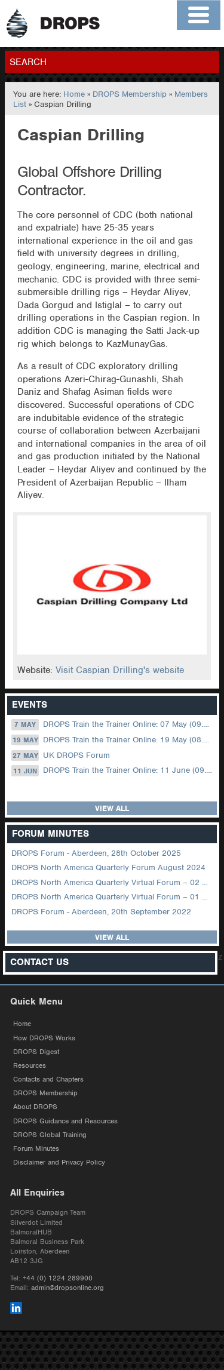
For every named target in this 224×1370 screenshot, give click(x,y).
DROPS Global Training (50, 1134)
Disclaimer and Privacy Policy (59, 1162)
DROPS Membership (130, 94)
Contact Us (39, 962)
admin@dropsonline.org (67, 1287)
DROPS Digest (36, 1051)
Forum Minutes (36, 1148)
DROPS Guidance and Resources (65, 1121)
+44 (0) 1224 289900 (58, 1278)
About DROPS (35, 1106)
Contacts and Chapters (48, 1079)
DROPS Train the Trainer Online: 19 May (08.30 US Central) (112, 740)
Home (74, 94)
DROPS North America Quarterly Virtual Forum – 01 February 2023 (112, 897)
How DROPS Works (44, 1038)
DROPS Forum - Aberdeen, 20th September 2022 (101, 912)
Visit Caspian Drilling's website (120, 670)
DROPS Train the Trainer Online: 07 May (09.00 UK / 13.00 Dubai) (112, 724)
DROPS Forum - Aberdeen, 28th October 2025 (96, 853)
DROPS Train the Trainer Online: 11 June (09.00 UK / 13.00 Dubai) (112, 770)
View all (112, 808)
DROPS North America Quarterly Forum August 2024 (108, 867)
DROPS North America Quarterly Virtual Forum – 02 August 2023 (112, 882)
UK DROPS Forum (60, 755)
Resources (29, 1065)
